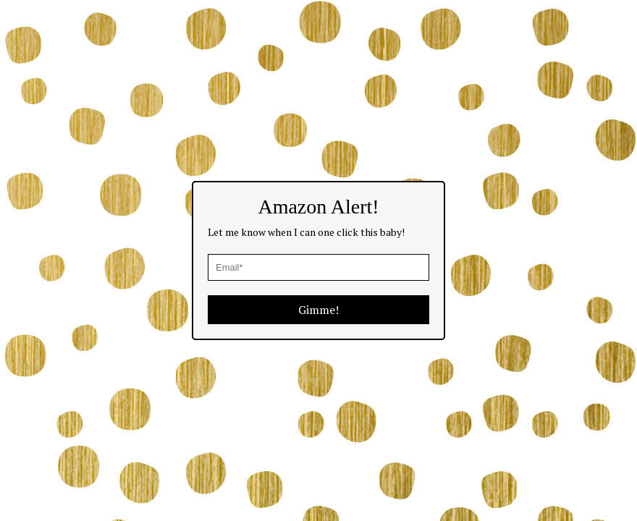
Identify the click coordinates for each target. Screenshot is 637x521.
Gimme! (318, 310)
